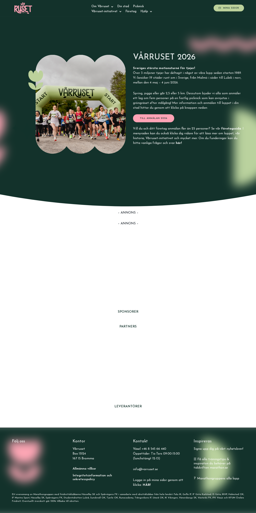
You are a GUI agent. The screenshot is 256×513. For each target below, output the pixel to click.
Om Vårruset (100, 6)
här (178, 143)
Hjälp (144, 11)
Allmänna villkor (84, 468)
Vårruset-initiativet (104, 11)
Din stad (123, 6)
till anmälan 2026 (153, 118)
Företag (130, 11)
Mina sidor (229, 8)
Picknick (138, 6)
